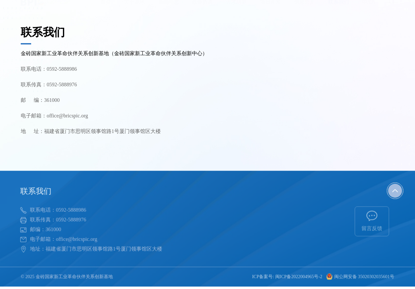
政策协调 (202, 8)
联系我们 (338, 8)
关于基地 (134, 8)
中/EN (369, 8)
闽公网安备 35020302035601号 (360, 277)
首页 (106, 8)
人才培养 (236, 8)
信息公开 (304, 8)
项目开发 (270, 8)
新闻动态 (168, 8)
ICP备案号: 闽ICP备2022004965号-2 (287, 277)
